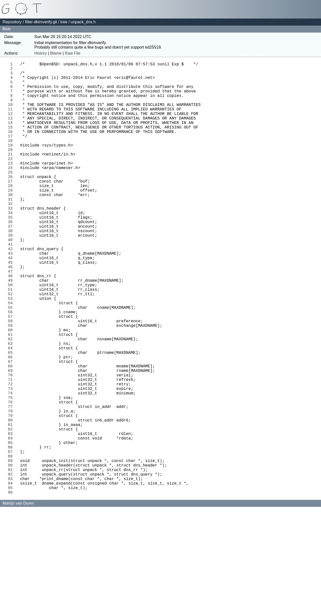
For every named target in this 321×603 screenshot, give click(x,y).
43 (11, 296)
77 (11, 483)
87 (11, 538)
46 (11, 313)
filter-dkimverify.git (41, 22)
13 (11, 131)
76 (11, 478)
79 (11, 494)
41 (11, 285)
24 (11, 191)
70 (11, 445)
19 (11, 164)
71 (11, 450)
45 (11, 307)
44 (11, 302)
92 (11, 566)
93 (11, 571)
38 (11, 268)
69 (11, 439)
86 (11, 533)
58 (11, 379)
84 (11, 522)
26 (11, 202)
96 (11, 588)
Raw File (72, 53)
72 (11, 456)
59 (11, 384)
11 (11, 120)
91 (11, 560)
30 (11, 224)
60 (11, 390)
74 (11, 467)
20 (11, 169)
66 (11, 423)
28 (11, 213)
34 (11, 246)
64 (11, 412)
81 (11, 505)
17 (11, 153)
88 (11, 544)
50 (11, 335)
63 (11, 406)
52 (11, 346)
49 (11, 329)
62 (11, 401)
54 (11, 357)
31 (11, 230)
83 (11, 516)
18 (11, 158)
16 (11, 147)
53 (11, 351)
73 (11, 461)
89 (11, 549)
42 (11, 290)
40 (11, 279)
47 (11, 318)
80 (11, 500)
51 (11, 340)
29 (11, 219)
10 (11, 114)
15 (11, 142)
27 (11, 208)
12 (11, 125)
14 (11, 136)
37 (11, 263)
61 (11, 395)
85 (11, 527)
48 (11, 324)
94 (11, 577)
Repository (12, 22)
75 (11, 472)
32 (11, 235)
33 (11, 241)
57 (11, 373)
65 (11, 417)
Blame (55, 53)
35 (11, 252)
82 (11, 511)
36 (11, 257)
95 (11, 582)
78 (11, 489)
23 (11, 186)
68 (11, 434)
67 (11, 428)
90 (11, 555)
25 (11, 197)
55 (11, 362)
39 (11, 274)
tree (63, 22)
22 (11, 180)
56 (11, 368)
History (40, 53)
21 (11, 175)
